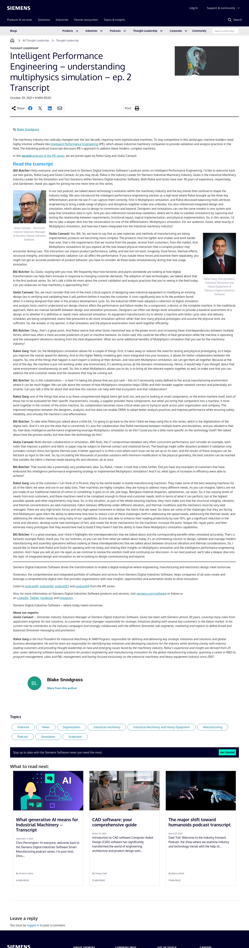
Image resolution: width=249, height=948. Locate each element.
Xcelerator (75, 736)
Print (128, 108)
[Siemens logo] (18, 8)
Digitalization (71, 727)
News (46, 727)
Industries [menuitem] (62, 19)
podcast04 (82, 586)
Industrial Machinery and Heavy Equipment (161, 727)
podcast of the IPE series (43, 156)
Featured (23, 727)
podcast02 (47, 586)
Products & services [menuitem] (19, 19)
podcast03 (62, 586)
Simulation (48, 736)
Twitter (34, 598)
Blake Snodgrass (28, 129)
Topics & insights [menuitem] (114, 19)
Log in (194, 8)
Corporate (176, 30)
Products (67, 30)
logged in (33, 925)
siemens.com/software (151, 593)
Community (199, 30)
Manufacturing (212, 727)
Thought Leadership (145, 30)
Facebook (46, 598)
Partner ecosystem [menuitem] (86, 19)
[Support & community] (223, 8)
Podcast (22, 736)
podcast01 (31, 586)
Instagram (66, 598)
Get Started (227, 752)
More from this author (62, 688)
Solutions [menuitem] (44, 19)
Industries (91, 30)
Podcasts (115, 30)
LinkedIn (22, 598)
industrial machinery (107, 727)
